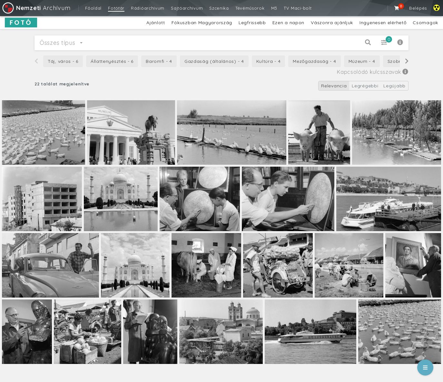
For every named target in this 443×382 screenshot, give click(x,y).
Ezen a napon (288, 22)
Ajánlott (155, 22)
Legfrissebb (252, 22)
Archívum (36, 8)
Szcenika (219, 8)
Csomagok (425, 22)
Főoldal (93, 8)
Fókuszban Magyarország (202, 22)
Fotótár (116, 8)
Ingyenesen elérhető (382, 22)
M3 (274, 8)
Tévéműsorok (250, 8)
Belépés (418, 8)
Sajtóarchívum (187, 8)
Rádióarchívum (147, 8)
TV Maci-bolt (297, 8)
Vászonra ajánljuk (332, 22)
